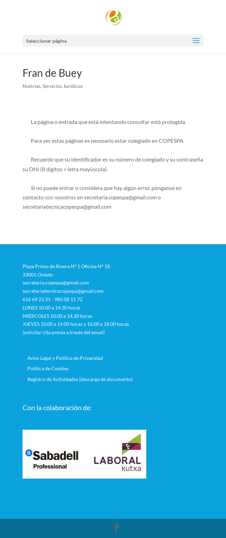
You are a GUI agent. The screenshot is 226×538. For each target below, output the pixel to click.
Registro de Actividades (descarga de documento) (80, 379)
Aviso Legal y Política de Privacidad (65, 358)
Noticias (32, 86)
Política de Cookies (48, 368)
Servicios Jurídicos (63, 86)
